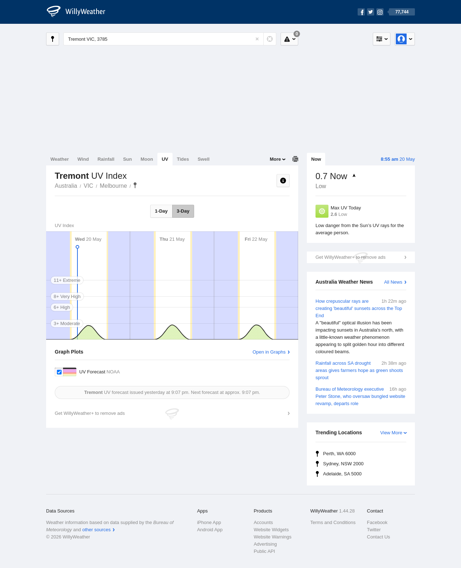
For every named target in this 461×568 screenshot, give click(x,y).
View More (391, 432)
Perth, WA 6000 (339, 453)
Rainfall (106, 159)
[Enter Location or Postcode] (169, 38)
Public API (264, 551)
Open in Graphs (269, 352)
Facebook (377, 522)
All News (393, 282)
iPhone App (209, 522)
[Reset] (257, 39)
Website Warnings (272, 537)
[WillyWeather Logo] (80, 11)
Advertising (265, 544)
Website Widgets (271, 529)
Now (316, 159)
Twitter (374, 529)
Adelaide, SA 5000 (342, 473)
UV (165, 159)
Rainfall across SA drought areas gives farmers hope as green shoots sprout (360, 370)
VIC (88, 186)
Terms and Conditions (333, 522)
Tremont (135, 185)
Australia (66, 186)
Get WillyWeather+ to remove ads (350, 257)
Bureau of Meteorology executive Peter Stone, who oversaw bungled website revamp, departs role (360, 396)
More (275, 159)
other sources (96, 529)
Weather (59, 159)
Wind (83, 159)
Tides (183, 159)
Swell (204, 159)
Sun (127, 159)
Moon (146, 159)
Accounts (263, 522)
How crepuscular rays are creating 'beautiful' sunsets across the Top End (360, 326)
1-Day (161, 211)
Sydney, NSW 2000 (343, 463)
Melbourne (113, 186)
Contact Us (378, 537)
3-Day (183, 211)
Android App (210, 529)
